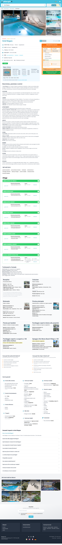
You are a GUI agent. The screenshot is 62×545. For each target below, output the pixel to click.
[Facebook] (28, 536)
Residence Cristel (6, 494)
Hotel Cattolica (12, 8)
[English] (29, 539)
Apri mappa (54, 5)
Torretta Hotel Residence (47, 482)
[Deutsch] (35, 539)
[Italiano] (26, 539)
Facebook (16, 55)
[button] (56, 2)
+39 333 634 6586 (13, 52)
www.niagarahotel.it (10, 55)
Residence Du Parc (26, 494)
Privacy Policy (54, 538)
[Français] (32, 539)
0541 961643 (11, 50)
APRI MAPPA (7, 72)
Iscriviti (31, 516)
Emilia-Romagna (6, 8)
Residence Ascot (26, 482)
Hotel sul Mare (49, 528)
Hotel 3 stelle (54, 528)
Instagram (21, 55)
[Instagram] (31, 536)
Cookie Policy (59, 538)
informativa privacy (30, 513)
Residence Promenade (7, 482)
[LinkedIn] (33, 536)
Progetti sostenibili (5, 528)
